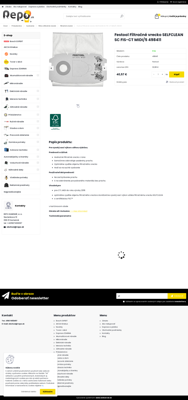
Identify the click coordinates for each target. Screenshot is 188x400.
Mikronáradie (13, 83)
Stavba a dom (14, 128)
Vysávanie (30, 26)
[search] (121, 17)
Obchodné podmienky (56, 6)
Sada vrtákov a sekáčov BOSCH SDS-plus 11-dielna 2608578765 (63, 254)
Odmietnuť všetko (28, 392)
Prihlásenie (164, 2)
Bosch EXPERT (13, 41)
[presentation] (51, 68)
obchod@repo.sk (15, 227)
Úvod (5, 26)
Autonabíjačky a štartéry (16, 156)
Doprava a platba (36, 6)
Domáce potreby (14, 142)
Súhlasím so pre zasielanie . (156, 301)
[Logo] (18, 16)
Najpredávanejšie (12, 192)
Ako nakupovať (20, 6)
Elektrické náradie (15, 91)
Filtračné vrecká (66, 26)
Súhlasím (48, 391)
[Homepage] (2, 6)
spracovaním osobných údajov (149, 301)
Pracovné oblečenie (16, 135)
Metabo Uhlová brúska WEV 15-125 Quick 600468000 (134, 239)
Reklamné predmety (16, 185)
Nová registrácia (179, 2)
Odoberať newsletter (30, 298)
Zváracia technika (15, 150)
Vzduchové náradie (16, 162)
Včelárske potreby (16, 177)
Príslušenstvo (17, 26)
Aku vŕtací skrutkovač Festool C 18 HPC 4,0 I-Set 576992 (170, 254)
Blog (80, 6)
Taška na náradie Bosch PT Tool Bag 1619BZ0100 (98, 255)
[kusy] (158, 74)
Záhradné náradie (15, 106)
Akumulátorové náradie (18, 75)
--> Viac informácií (78, 211)
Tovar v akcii (13, 61)
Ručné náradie (14, 121)
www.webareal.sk (104, 398)
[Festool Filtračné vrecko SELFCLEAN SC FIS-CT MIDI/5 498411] (78, 59)
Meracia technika (15, 99)
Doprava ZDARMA (15, 68)
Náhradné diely (13, 169)
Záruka (8, 6)
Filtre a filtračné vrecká (47, 26)
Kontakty (72, 6)
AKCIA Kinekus (11, 47)
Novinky (10, 54)
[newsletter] (177, 296)
